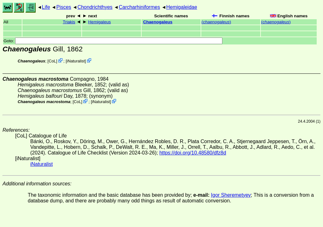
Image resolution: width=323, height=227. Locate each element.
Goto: (112, 40)
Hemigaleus (99, 22)
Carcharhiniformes (139, 7)
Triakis (69, 22)
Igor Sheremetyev (231, 195)
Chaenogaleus (158, 22)
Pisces (63, 7)
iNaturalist (76, 61)
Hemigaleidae (181, 7)
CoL (52, 61)
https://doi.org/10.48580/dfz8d (192, 152)
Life (46, 7)
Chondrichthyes (94, 7)
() (216, 22)
